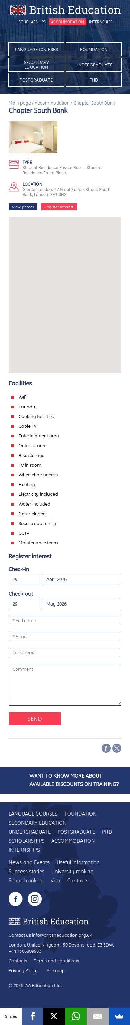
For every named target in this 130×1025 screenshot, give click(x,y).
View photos (23, 207)
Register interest (58, 207)
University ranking (72, 871)
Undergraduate (93, 64)
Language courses (36, 49)
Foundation (93, 49)
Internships (100, 21)
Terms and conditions (56, 961)
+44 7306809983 (25, 951)
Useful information (78, 862)
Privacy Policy (23, 970)
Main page (20, 103)
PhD (93, 80)
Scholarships (32, 21)
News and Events (29, 862)
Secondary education (36, 64)
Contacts (77, 880)
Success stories (26, 871)
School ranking (26, 880)
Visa (55, 880)
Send (34, 718)
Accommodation (67, 21)
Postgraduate (36, 80)
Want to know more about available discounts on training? (74, 780)
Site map (56, 970)
